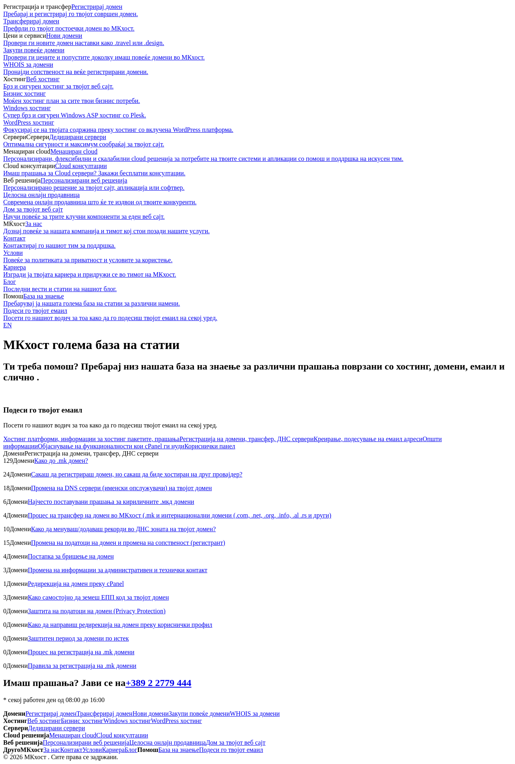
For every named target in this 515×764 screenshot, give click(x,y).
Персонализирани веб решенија (257, 184)
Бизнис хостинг (257, 97)
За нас (257, 227)
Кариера (257, 271)
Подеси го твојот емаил (257, 314)
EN (7, 325)
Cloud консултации (257, 169)
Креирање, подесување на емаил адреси (367, 438)
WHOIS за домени (257, 68)
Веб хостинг (257, 83)
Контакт (257, 242)
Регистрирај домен (257, 10)
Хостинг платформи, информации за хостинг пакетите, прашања (91, 438)
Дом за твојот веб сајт (257, 213)
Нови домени (257, 39)
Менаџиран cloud (257, 155)
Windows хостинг (257, 112)
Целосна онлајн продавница (257, 198)
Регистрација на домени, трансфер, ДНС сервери (246, 438)
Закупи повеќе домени (257, 54)
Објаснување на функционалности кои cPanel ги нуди (111, 446)
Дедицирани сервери (257, 140)
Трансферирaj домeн (257, 25)
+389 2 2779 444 (159, 683)
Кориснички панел (209, 446)
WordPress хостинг (257, 126)
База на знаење (257, 300)
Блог (257, 285)
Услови (257, 256)
